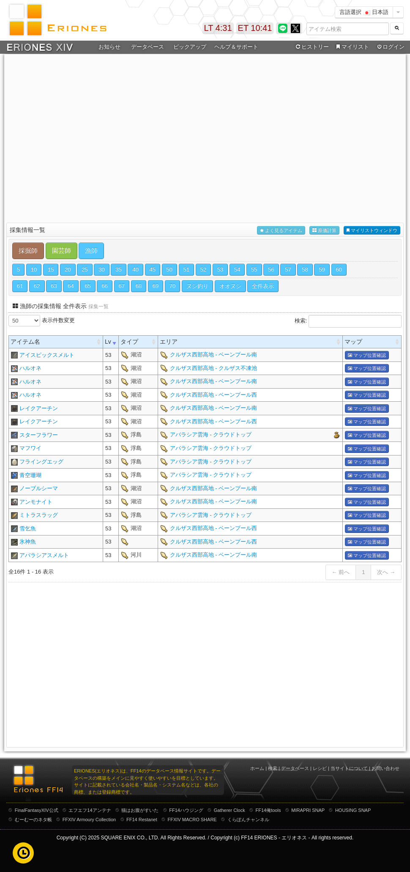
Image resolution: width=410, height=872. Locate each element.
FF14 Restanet (141, 819)
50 (169, 269)
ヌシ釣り (197, 286)
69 (156, 286)
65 (87, 286)
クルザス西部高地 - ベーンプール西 (213, 395)
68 (139, 286)
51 (186, 269)
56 (271, 269)
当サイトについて (349, 768)
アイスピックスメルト (46, 355)
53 (220, 269)
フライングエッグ (41, 461)
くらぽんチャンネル (248, 819)
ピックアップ (189, 47)
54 (237, 269)
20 (68, 269)
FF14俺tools (268, 810)
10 (34, 269)
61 (20, 286)
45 (153, 269)
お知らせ (109, 47)
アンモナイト (35, 502)
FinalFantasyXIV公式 (36, 810)
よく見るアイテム (281, 230)
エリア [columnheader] (169, 341)
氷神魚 (27, 541)
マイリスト (351, 47)
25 (84, 269)
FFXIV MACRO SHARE (192, 819)
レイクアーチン (38, 408)
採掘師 (28, 250)
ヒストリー (311, 47)
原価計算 (324, 230)
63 (54, 286)
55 (254, 269)
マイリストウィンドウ (372, 230)
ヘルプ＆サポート (236, 47)
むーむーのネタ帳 (33, 819)
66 (104, 286)
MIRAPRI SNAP (308, 810)
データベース (147, 47)
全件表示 (263, 286)
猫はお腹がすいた (140, 810)
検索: (348, 321)
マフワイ (30, 448)
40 (135, 269)
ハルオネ (30, 368)
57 (288, 269)
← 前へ (341, 572)
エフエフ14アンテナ (89, 810)
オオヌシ (230, 286)
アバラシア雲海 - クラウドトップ (211, 434)
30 (101, 269)
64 (71, 286)
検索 (272, 768)
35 (118, 269)
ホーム (257, 768)
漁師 (91, 250)
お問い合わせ (385, 768)
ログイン (390, 47)
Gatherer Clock (229, 810)
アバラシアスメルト (44, 555)
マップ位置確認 (367, 355)
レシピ (320, 768)
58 (305, 269)
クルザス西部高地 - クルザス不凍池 (213, 368)
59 (322, 269)
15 (51, 269)
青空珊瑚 (30, 475)
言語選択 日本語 (363, 12)
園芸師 (61, 250)
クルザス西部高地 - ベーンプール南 (213, 354)
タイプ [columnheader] (129, 341)
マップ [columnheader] (353, 341)
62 (37, 286)
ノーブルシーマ (38, 488)
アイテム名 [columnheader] (25, 341)
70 (172, 286)
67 (122, 286)
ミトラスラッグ (38, 515)
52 (203, 269)
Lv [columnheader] (108, 341)
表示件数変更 (41, 320)
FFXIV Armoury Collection (89, 819)
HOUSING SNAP (353, 810)
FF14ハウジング (186, 810)
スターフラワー (38, 435)
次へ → (386, 572)
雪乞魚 (27, 528)
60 (339, 269)
